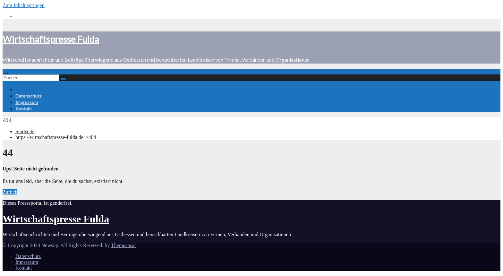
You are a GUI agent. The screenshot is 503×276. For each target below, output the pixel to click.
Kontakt (23, 108)
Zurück (10, 192)
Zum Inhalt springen (24, 5)
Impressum (26, 102)
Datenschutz (28, 96)
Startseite (25, 131)
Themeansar (123, 245)
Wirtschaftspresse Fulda (51, 39)
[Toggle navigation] (5, 73)
